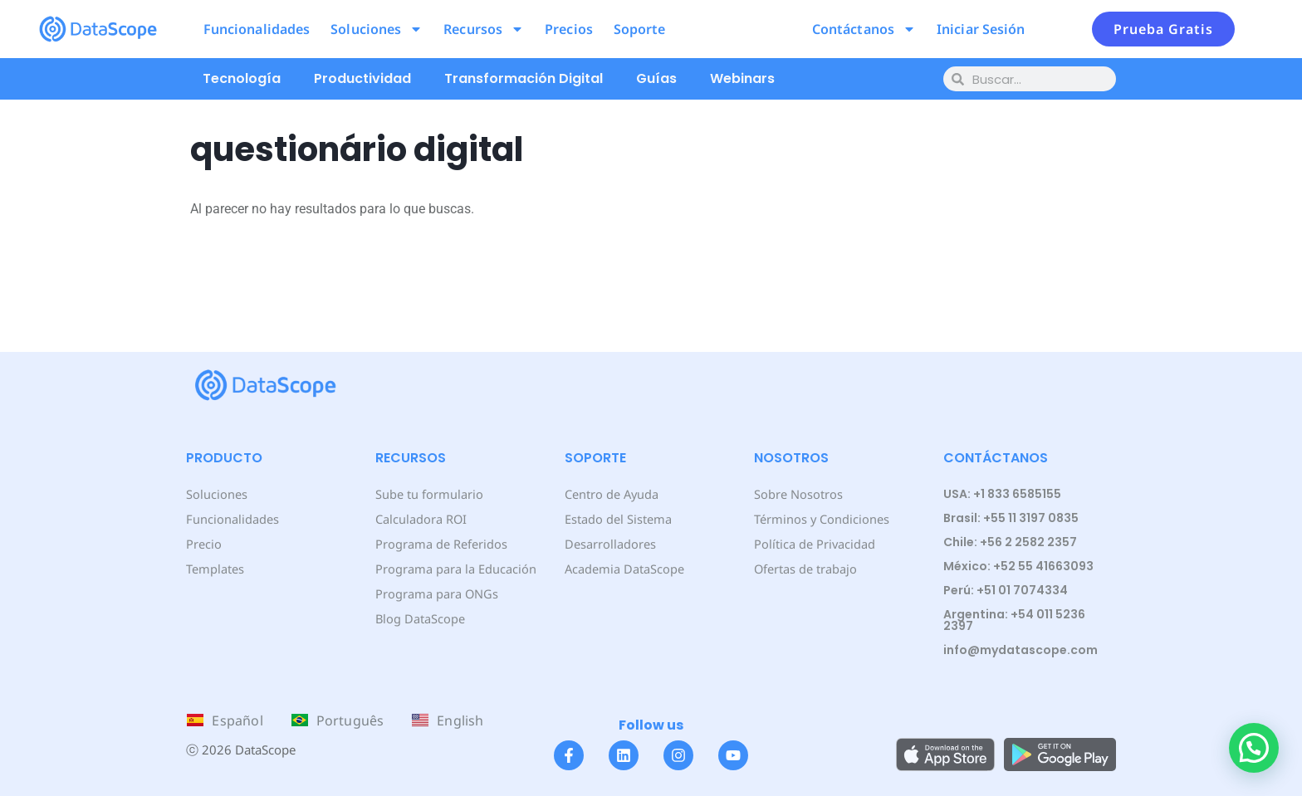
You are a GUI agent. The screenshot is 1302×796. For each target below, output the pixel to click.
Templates (214, 568)
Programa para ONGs (435, 593)
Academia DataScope (623, 568)
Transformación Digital (523, 78)
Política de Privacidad (813, 543)
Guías (656, 78)
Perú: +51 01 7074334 (1005, 590)
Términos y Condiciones (820, 518)
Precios (569, 29)
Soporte (640, 29)
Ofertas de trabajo (805, 568)
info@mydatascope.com (1020, 650)
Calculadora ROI (420, 518)
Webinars (742, 78)
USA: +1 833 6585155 (1002, 494)
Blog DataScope (419, 618)
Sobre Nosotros (796, 493)
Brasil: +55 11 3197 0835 (1011, 518)
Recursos (483, 29)
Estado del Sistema (617, 518)
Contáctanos (864, 29)
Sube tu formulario (428, 493)
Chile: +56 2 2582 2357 (1010, 542)
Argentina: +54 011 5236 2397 (1014, 620)
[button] (1254, 748)
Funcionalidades (257, 29)
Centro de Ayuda (611, 493)
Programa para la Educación (454, 568)
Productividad (362, 78)
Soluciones (376, 29)
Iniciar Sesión (981, 29)
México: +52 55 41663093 (1018, 566)
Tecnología (242, 78)
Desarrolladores (609, 543)
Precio (203, 543)
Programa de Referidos (439, 543)
